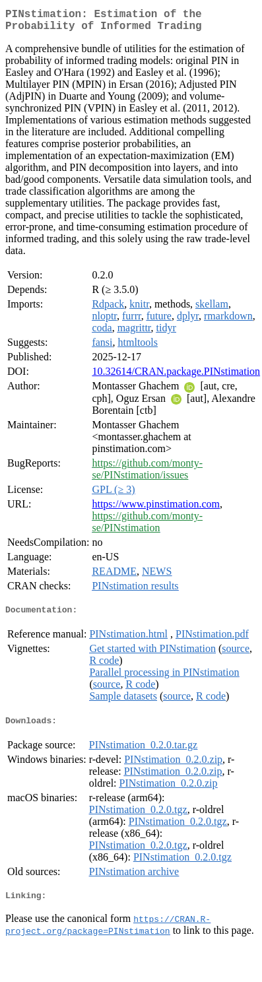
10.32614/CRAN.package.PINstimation (176, 376)
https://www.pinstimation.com (156, 509)
